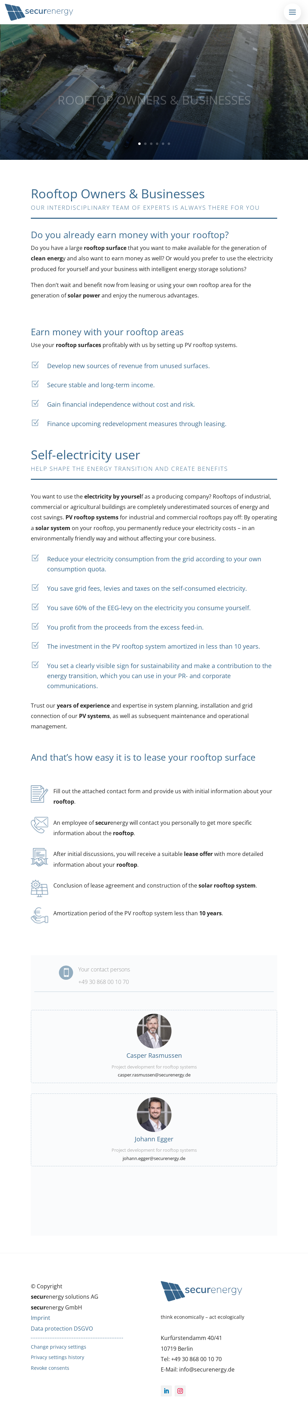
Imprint (40, 1318)
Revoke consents (50, 1368)
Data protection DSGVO (62, 1328)
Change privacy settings (58, 1346)
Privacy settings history (57, 1357)
